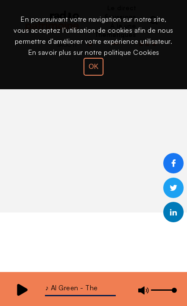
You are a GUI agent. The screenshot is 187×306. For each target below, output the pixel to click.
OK (93, 66)
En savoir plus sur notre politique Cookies (93, 52)
